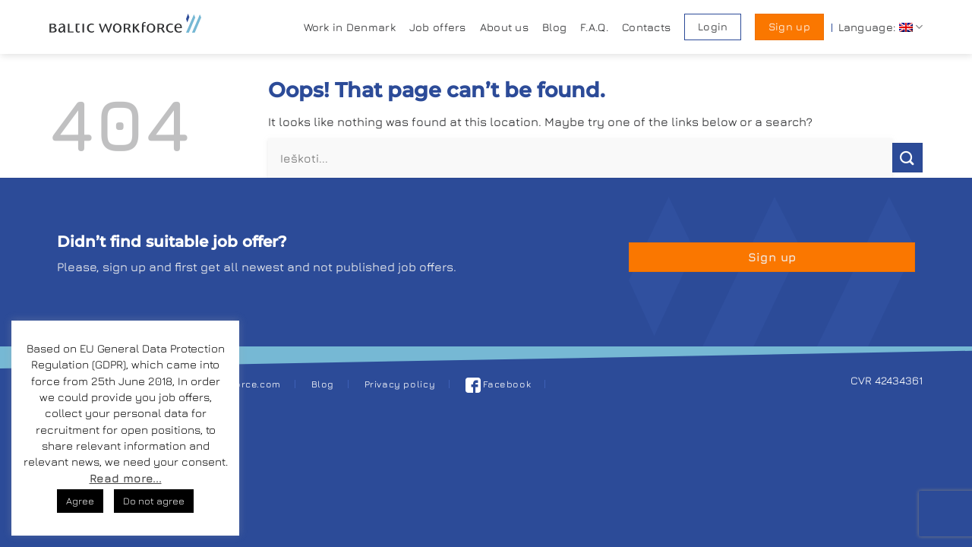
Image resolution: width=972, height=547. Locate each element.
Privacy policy (400, 384)
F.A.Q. (594, 27)
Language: (880, 27)
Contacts (646, 27)
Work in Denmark (350, 27)
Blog (554, 27)
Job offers (437, 27)
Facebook (498, 384)
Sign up (789, 27)
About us (504, 27)
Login (712, 27)
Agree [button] (80, 501)
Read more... (126, 478)
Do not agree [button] (154, 501)
